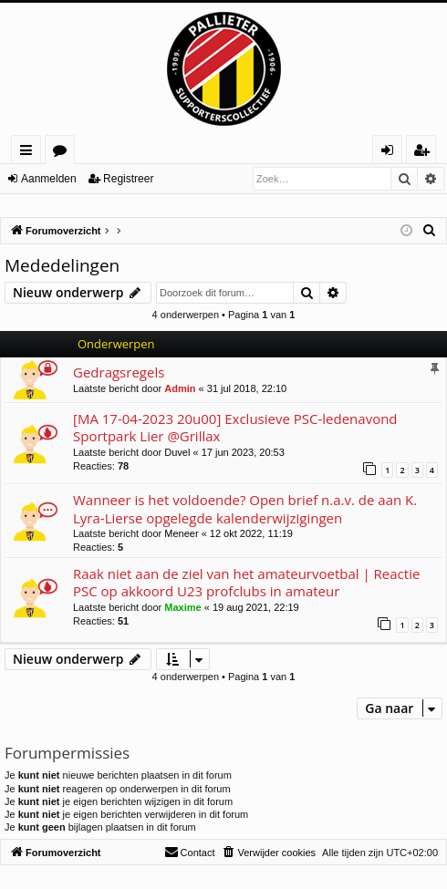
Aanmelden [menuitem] (392, 152)
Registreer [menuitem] (425, 152)
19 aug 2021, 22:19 (256, 607)
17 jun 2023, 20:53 (243, 452)
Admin (179, 388)
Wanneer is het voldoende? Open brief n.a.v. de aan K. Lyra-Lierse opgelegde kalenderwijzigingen (245, 508)
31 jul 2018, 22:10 (246, 388)
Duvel (177, 452)
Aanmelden (49, 178)
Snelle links (29, 152)
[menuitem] (429, 231)
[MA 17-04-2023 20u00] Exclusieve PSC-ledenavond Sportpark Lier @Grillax (235, 427)
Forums (63, 152)
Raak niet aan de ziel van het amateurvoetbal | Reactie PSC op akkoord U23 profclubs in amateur (246, 582)
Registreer (128, 178)
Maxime (182, 607)
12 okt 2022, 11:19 (251, 533)
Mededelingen (62, 265)
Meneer (181, 533)
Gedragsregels (118, 372)
